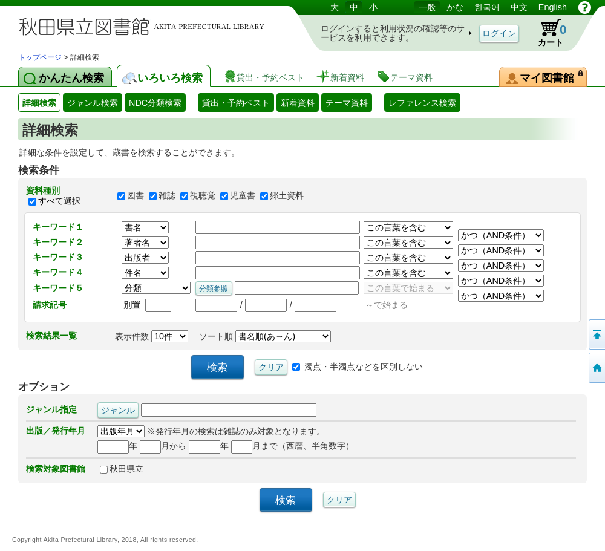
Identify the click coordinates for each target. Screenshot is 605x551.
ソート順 (265, 336)
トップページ (40, 57)
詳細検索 (39, 103)
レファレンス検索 (422, 103)
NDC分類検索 (155, 103)
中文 (519, 7)
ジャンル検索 (92, 103)
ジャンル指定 (51, 409)
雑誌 (167, 196)
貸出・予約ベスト (236, 103)
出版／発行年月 (55, 430)
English (552, 7)
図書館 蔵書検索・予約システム (145, 25)
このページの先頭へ (596, 334)
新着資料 (298, 103)
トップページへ (596, 368)
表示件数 (151, 336)
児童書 (242, 196)
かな (454, 7)
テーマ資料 (346, 103)
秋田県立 (121, 469)
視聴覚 (202, 196)
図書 (135, 196)
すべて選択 (59, 201)
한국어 (487, 7)
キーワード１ (58, 227)
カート (546, 32)
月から (163, 446)
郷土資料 (287, 196)
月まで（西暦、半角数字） (292, 446)
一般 (427, 7)
